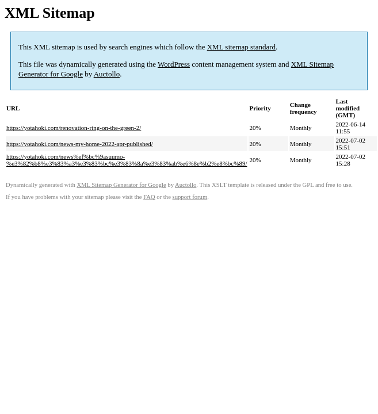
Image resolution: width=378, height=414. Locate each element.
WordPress (174, 64)
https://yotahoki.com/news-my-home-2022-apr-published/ (79, 143)
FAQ (149, 197)
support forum (190, 197)
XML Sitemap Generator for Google (121, 185)
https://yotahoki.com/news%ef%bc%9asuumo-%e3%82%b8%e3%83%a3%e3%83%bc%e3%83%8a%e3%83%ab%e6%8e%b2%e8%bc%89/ (126, 160)
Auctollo (107, 74)
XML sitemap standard (241, 47)
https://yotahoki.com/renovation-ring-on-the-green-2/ (73, 127)
